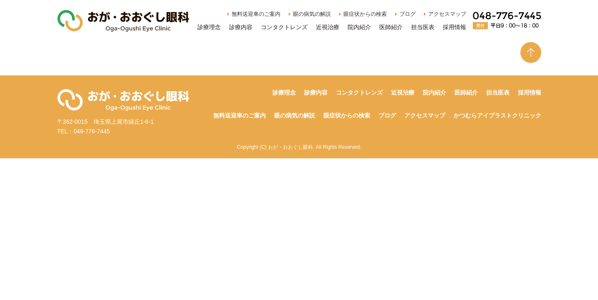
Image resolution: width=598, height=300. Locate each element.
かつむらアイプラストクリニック (497, 115)
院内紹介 (359, 27)
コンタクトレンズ (284, 27)
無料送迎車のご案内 (256, 14)
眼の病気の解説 (312, 14)
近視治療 (327, 27)
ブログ (407, 14)
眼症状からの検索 (365, 14)
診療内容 (240, 27)
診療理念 (209, 27)
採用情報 (454, 27)
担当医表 (422, 27)
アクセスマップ (447, 14)
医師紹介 (391, 27)
